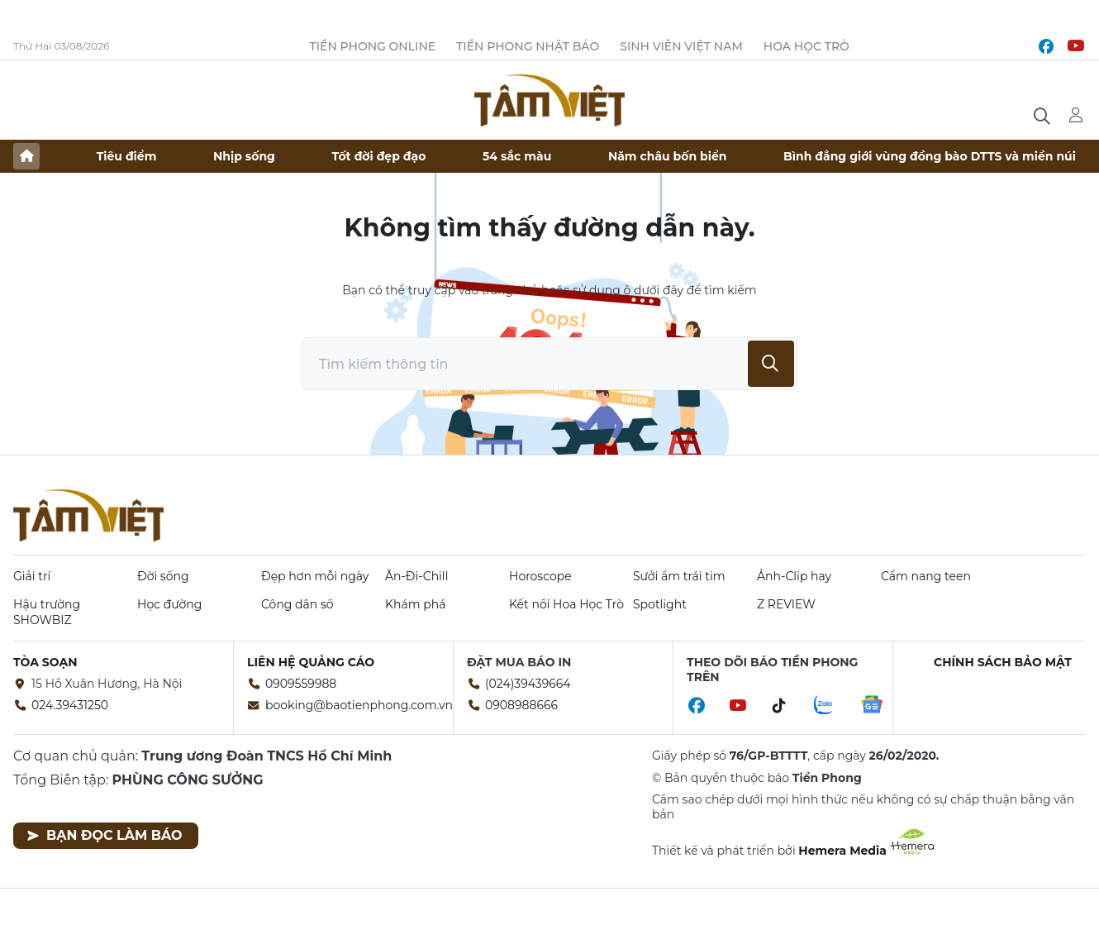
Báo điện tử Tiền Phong (549, 100)
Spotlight (660, 604)
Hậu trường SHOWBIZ (46, 612)
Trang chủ (26, 156)
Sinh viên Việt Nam (681, 46)
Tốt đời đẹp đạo (379, 156)
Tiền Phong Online (372, 46)
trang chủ (510, 290)
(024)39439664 (528, 683)
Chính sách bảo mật (1003, 662)
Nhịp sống (244, 156)
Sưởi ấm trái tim (679, 576)
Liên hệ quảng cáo (310, 662)
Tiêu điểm (127, 156)
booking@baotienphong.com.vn (359, 705)
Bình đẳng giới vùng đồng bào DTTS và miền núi (929, 156)
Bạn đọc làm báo (104, 835)
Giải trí (31, 576)
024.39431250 (69, 705)
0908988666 (521, 705)
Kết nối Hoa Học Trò (566, 604)
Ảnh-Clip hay (794, 576)
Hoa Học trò (806, 46)
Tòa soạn (45, 662)
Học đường (169, 604)
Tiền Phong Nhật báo (527, 46)
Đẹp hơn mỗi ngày (315, 576)
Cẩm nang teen (926, 576)
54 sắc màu (517, 156)
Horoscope (540, 576)
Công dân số (297, 604)
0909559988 (300, 683)
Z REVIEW (786, 604)
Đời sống (163, 576)
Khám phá (415, 604)
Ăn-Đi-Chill (416, 576)
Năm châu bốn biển (667, 156)
